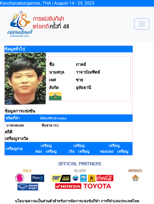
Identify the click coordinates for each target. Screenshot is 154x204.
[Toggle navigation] (142, 23)
